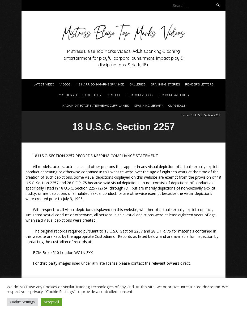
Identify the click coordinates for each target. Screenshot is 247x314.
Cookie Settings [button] (22, 301)
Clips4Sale (176, 105)
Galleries (138, 84)
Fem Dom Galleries (173, 95)
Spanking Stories (165, 84)
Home (185, 115)
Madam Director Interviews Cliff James (95, 105)
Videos (64, 84)
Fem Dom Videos (139, 95)
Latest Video (43, 84)
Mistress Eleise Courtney (80, 95)
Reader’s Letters (199, 84)
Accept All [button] (51, 301)
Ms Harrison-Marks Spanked (100, 84)
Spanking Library (148, 105)
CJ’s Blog (114, 95)
